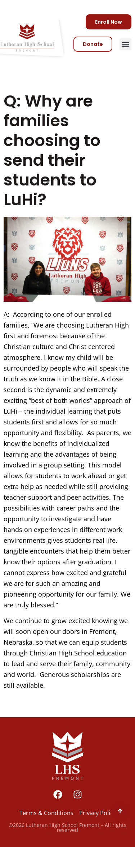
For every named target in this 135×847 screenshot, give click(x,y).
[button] (125, 44)
